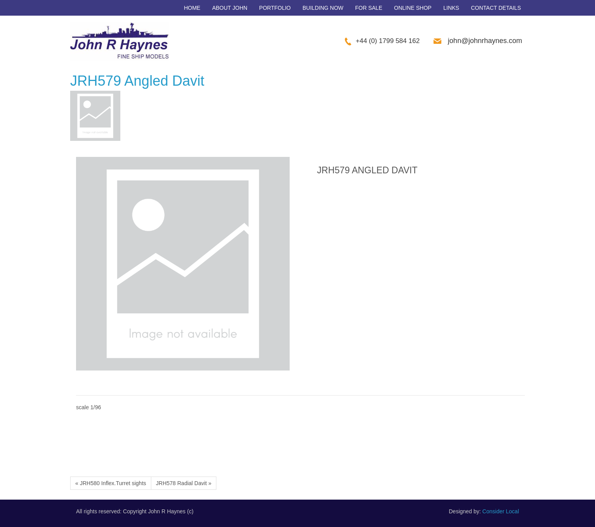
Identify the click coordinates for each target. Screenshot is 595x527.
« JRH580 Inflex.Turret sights (110, 483)
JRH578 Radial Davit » (184, 483)
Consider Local (501, 511)
